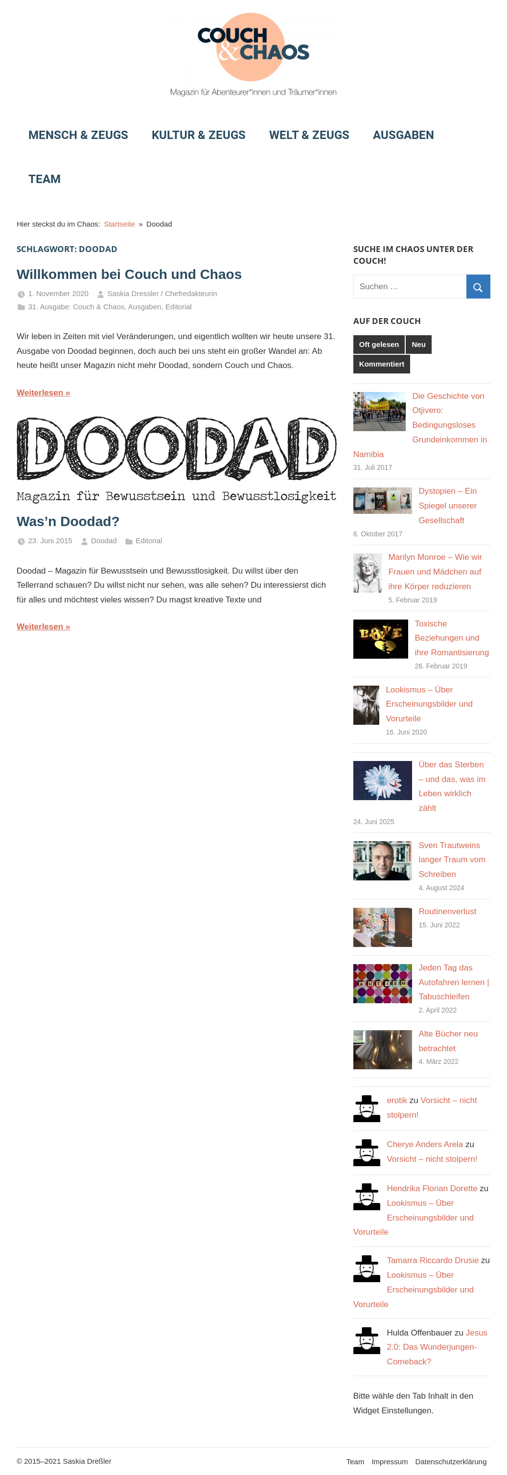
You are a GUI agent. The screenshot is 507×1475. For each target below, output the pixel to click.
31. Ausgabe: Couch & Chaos (76, 306)
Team (44, 179)
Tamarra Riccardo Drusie (433, 1260)
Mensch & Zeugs (78, 135)
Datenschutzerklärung (451, 1461)
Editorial (178, 306)
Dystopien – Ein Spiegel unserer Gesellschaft (447, 505)
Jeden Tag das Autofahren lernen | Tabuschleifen (453, 982)
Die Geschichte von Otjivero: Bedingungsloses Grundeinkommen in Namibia (420, 425)
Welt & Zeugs (309, 135)
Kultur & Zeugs (199, 135)
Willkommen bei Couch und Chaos (129, 274)
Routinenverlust (447, 911)
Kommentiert (382, 364)
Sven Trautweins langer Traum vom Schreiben (451, 860)
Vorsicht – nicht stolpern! (432, 1159)
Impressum (389, 1461)
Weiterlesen (40, 392)
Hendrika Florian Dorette (432, 1188)
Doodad (104, 540)
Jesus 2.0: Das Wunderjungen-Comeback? (437, 1347)
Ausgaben (403, 135)
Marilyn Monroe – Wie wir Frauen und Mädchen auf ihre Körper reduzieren (435, 572)
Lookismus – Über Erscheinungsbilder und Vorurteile (429, 704)
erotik (397, 1100)
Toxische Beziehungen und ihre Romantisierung (452, 638)
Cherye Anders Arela (425, 1144)
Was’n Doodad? (68, 521)
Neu (418, 344)
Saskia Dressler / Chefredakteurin (162, 293)
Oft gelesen (379, 344)
